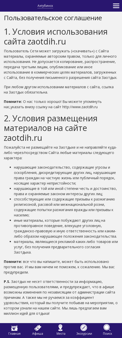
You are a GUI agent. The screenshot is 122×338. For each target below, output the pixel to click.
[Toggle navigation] (116, 6)
